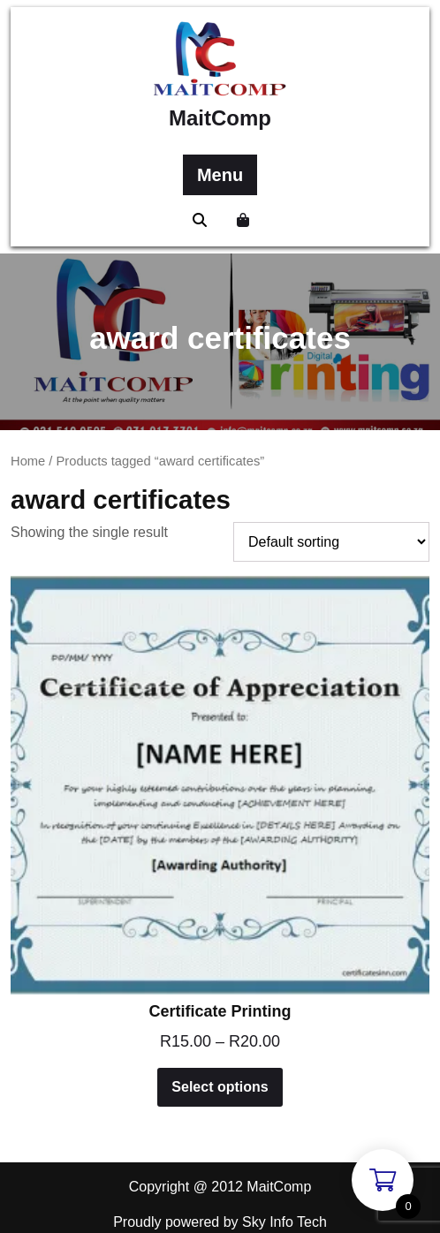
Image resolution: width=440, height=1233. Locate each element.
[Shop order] (331, 542)
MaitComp (220, 118)
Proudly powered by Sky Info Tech (220, 1221)
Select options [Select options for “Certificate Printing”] (219, 1086)
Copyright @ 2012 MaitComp (220, 1186)
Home (28, 461)
